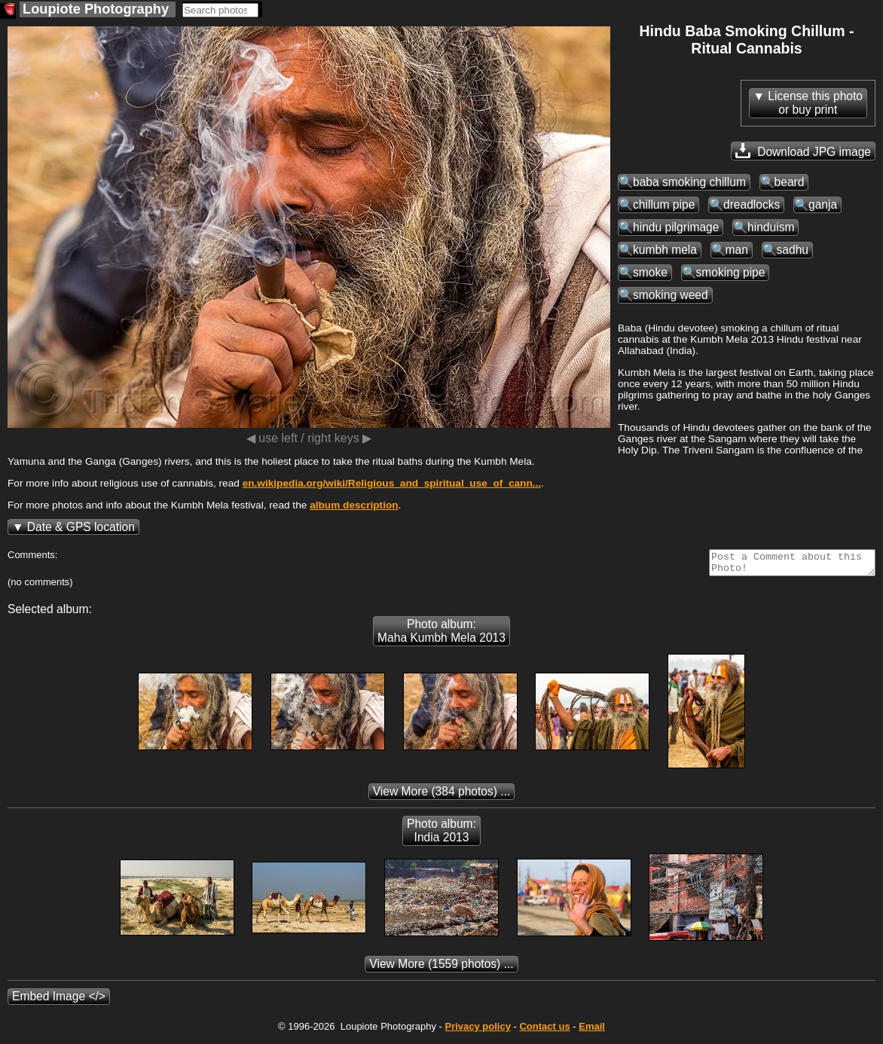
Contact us (544, 1030)
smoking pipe (730, 272)
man (737, 249)
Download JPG (803, 150)
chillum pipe (664, 204)
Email (592, 1030)
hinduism (770, 227)
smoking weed (670, 294)
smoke (650, 272)
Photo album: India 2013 (441, 835)
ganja (822, 204)
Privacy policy (477, 1030)
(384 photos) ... (442, 795)
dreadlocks (751, 204)
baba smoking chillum (689, 182)
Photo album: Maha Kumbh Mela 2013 (441, 635)
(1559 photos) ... (441, 968)
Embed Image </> (58, 1000)
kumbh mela (665, 249)
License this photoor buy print (815, 103)
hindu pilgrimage (676, 227)
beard (790, 182)
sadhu (793, 249)
